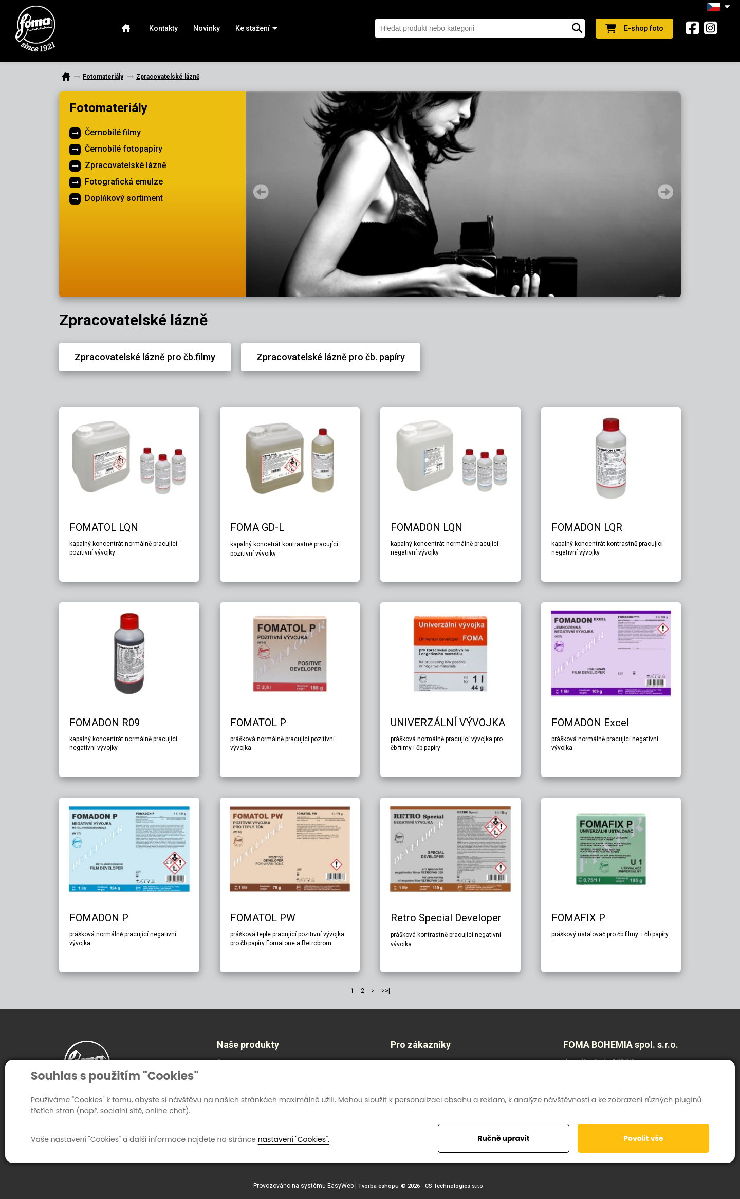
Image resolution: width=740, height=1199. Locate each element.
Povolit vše (643, 1138)
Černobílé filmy (113, 132)
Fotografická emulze (124, 182)
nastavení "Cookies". (293, 1139)
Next (665, 191)
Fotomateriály (108, 108)
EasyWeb (340, 1185)
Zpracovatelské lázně (125, 165)
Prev (261, 191)
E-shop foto (634, 28)
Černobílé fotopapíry (123, 149)
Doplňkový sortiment (124, 198)
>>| (385, 990)
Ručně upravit (503, 1138)
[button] (253, 28)
